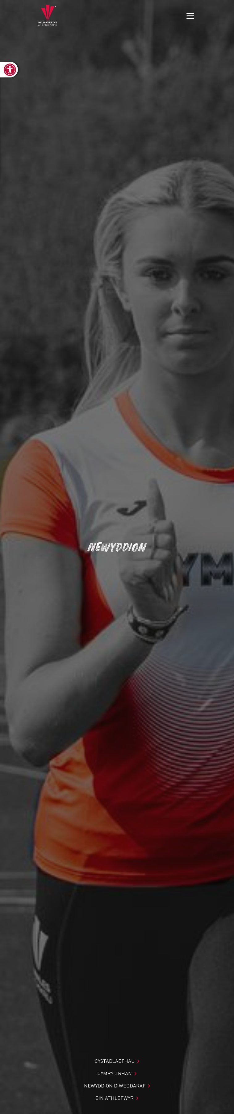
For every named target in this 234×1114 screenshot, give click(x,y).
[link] (9, 69)
